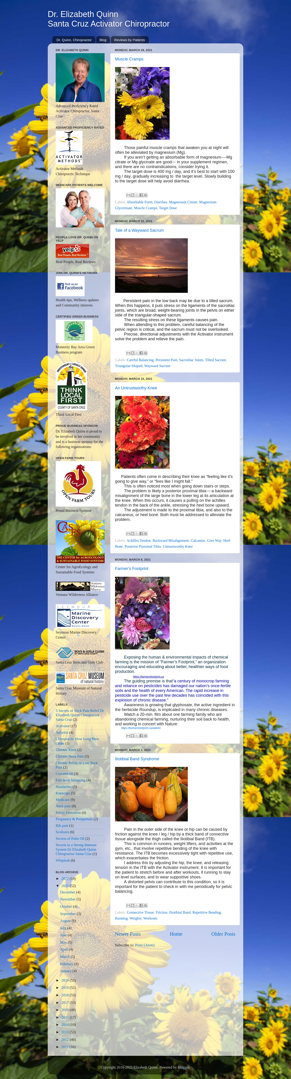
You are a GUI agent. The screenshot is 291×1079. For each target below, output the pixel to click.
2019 (65, 988)
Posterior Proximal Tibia (143, 546)
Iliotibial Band (180, 912)
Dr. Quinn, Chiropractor (74, 40)
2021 (65, 886)
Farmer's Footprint (131, 568)
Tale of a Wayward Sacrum (139, 230)
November (68, 899)
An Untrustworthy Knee (136, 388)
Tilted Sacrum (215, 360)
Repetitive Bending (206, 912)
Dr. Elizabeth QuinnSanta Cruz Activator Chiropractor (109, 19)
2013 (65, 1032)
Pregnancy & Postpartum (74, 819)
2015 (65, 1017)
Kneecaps (63, 793)
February (67, 964)
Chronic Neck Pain (70, 756)
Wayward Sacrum (157, 366)
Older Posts (223, 934)
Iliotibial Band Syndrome (137, 759)
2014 (65, 1025)
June (64, 935)
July (63, 928)
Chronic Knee (66, 750)
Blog (103, 40)
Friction (161, 912)
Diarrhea (160, 202)
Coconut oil (64, 774)
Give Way (214, 541)
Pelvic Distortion (68, 813)
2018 (65, 995)
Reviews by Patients (129, 40)
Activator (63, 726)
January (66, 971)
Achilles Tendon (139, 541)
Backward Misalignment (171, 541)
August (66, 921)
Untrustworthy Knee (178, 546)
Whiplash (63, 860)
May (64, 942)
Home (176, 934)
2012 (65, 1040)
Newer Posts (128, 934)
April (64, 949)
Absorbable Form (140, 202)
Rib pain (62, 826)
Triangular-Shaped (128, 366)
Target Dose (168, 208)
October (66, 907)
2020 (65, 980)
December (68, 892)
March (65, 957)
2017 (65, 1003)
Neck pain (63, 806)
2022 (65, 879)
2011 (65, 1047)
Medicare (63, 800)
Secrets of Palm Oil (70, 839)
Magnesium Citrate (183, 202)
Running (121, 918)
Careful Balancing (140, 360)
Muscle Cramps (129, 59)
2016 (65, 1010)
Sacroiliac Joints (191, 360)
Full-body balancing (70, 780)
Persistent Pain (166, 360)
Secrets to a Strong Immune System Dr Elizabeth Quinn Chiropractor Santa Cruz (76, 849)
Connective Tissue (140, 912)
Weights (136, 918)
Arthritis (62, 733)
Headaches (64, 787)
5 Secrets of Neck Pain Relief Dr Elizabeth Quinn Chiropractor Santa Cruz (80, 715)
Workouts (150, 918)
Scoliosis (62, 832)
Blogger (183, 1067)
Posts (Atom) (145, 945)
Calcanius (198, 541)
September (68, 914)
